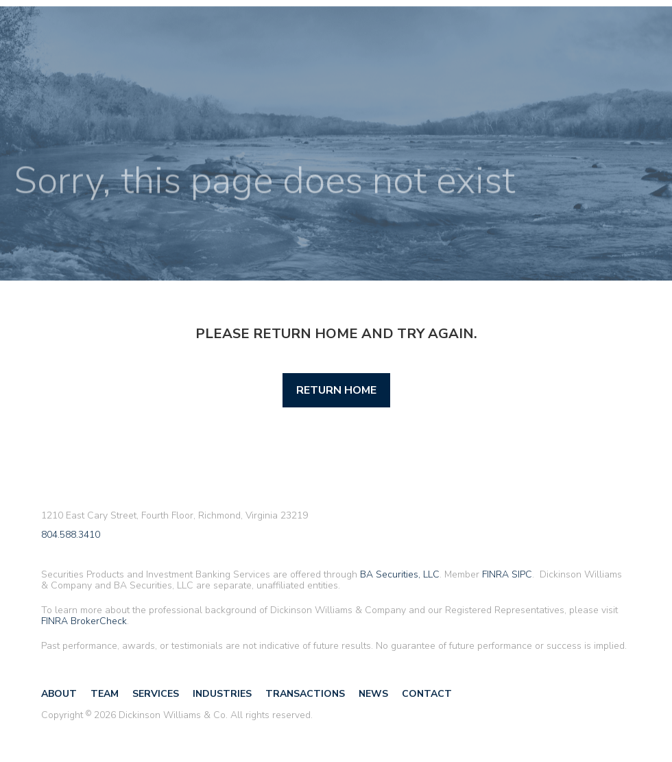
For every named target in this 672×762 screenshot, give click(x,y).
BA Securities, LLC (400, 574)
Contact (427, 693)
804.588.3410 (70, 535)
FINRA (495, 574)
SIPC (522, 574)
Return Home (336, 390)
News (373, 693)
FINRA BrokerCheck (84, 621)
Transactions (305, 693)
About (59, 693)
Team (105, 693)
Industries (222, 693)
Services (155, 693)
